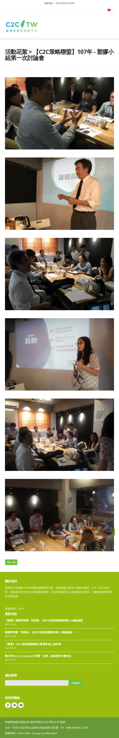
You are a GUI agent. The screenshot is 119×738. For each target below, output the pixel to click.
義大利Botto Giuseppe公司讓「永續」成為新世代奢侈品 (38, 656)
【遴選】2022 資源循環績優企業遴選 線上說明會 (33, 644)
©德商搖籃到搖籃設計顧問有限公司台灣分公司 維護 (35, 722)
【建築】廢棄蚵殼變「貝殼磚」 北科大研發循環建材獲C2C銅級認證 (44, 620)
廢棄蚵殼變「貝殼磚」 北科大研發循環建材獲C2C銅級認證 (38, 632)
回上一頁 (11, 562)
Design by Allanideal (44, 733)
